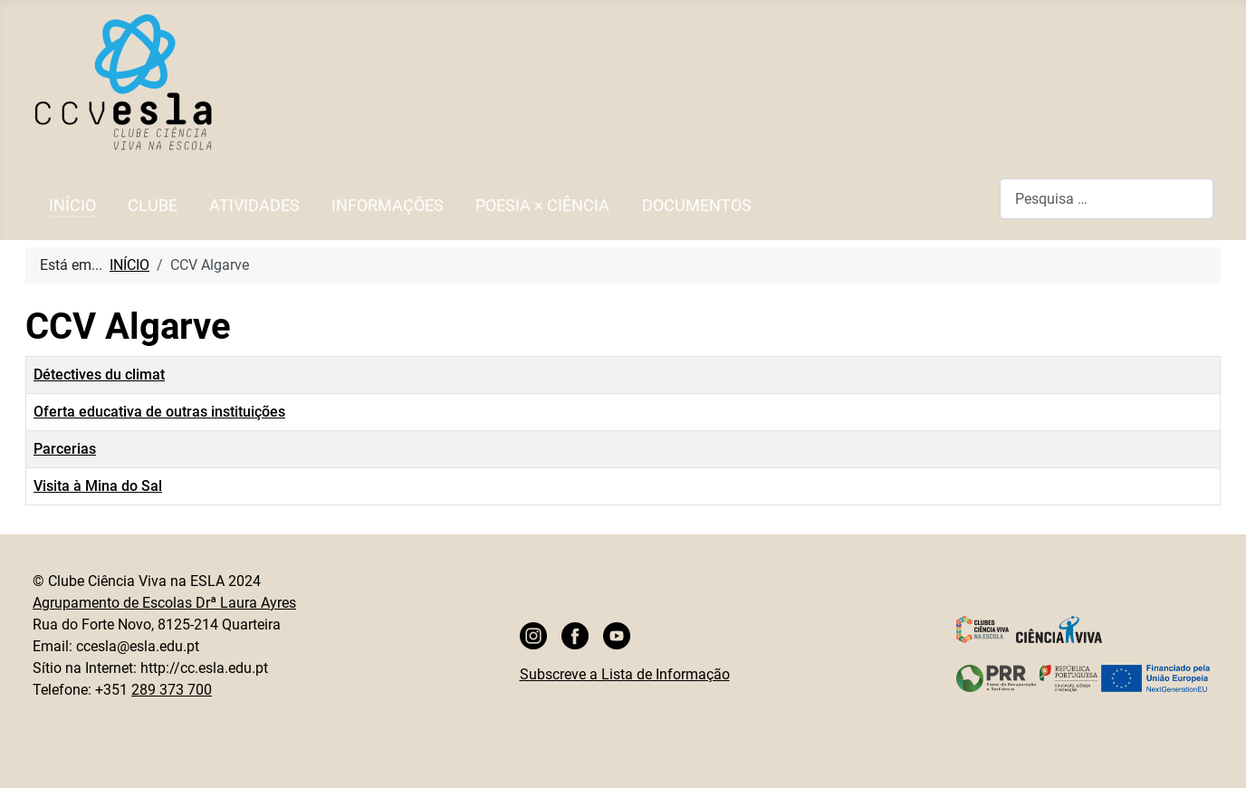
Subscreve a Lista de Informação (625, 674)
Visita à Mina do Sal (98, 486)
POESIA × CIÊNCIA (542, 206)
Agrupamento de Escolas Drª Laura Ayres (164, 602)
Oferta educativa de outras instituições (159, 411)
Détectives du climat (99, 374)
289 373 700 (171, 689)
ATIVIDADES (254, 206)
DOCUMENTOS (697, 206)
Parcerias (65, 448)
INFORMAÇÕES (387, 206)
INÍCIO (72, 206)
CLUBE (152, 206)
